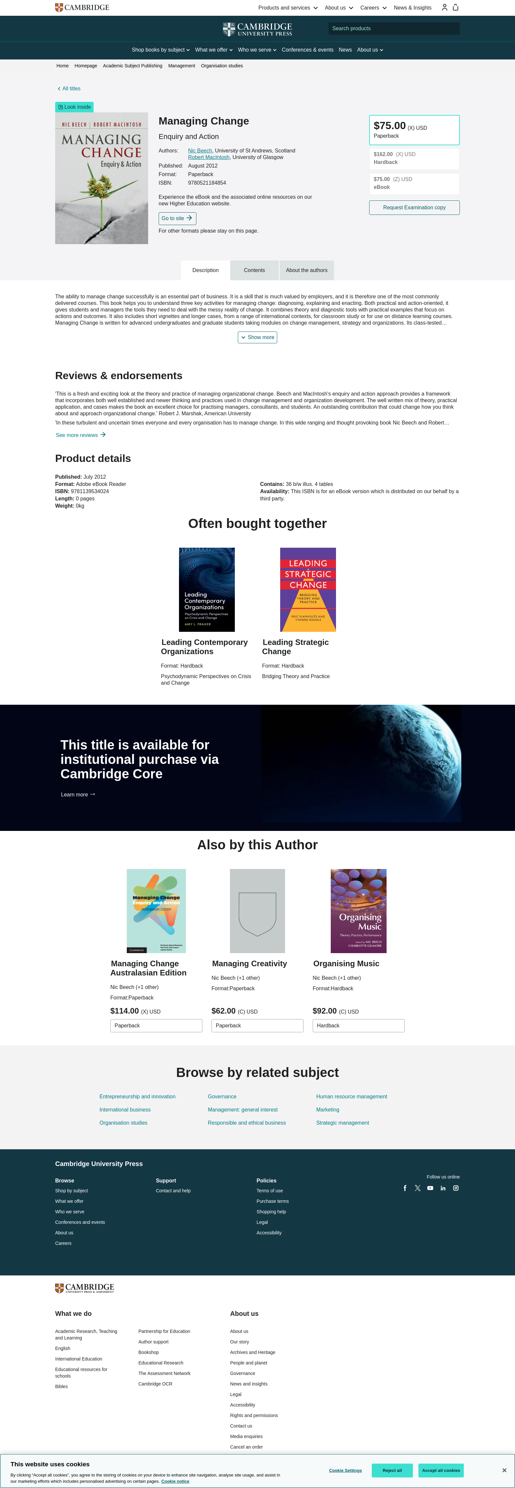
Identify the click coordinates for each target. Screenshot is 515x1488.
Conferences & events (307, 50)
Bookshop (148, 1352)
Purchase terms (273, 1201)
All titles (71, 88)
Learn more (74, 794)
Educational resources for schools (81, 1373)
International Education (78, 1359)
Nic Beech (200, 150)
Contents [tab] (254, 270)
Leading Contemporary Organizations (204, 647)
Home (62, 65)
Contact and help (173, 1190)
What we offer (69, 1201)
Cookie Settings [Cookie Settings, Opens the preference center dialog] (345, 1470)
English (62, 1348)
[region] (257, 1471)
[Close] (504, 1470)
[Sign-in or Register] (445, 7)
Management (181, 65)
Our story (239, 1341)
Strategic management (342, 1123)
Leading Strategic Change (295, 647)
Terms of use (270, 1190)
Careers (369, 8)
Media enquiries (246, 1436)
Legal (262, 1222)
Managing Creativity (249, 963)
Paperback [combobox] (127, 1025)
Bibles (61, 1386)
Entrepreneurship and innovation (137, 1096)
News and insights (249, 1383)
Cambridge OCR (155, 1383)
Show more (261, 337)
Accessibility (269, 1232)
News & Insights (413, 8)
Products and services (284, 8)
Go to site (173, 218)
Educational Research (160, 1362)
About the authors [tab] (306, 270)
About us (335, 8)
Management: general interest (243, 1109)
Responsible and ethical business (247, 1123)
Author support (153, 1341)
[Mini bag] (455, 7)
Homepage (86, 65)
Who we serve (69, 1211)
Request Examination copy (414, 207)
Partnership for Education (164, 1331)
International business (125, 1109)
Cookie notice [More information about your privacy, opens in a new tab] (175, 1481)
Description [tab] (205, 270)
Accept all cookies (441, 1470)
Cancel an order (246, 1447)
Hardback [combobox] (328, 1025)
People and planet (248, 1362)
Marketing (327, 1109)
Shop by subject (71, 1190)
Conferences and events (80, 1222)
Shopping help (271, 1211)
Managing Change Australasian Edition (148, 968)
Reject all (392, 1470)
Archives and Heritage (253, 1352)
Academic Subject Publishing (133, 65)
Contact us (241, 1426)
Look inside (74, 107)
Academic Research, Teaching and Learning (86, 1334)
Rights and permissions (254, 1415)
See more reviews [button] (78, 435)
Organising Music (346, 963)
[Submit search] (453, 28)
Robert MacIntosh (209, 157)
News (345, 50)
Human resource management (351, 1096)
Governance (222, 1096)
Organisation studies (222, 65)
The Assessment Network (164, 1373)
